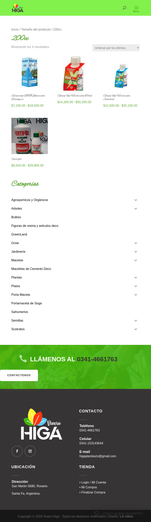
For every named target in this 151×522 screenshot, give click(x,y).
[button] (118, 513)
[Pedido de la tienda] (116, 47)
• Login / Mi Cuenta (92, 482)
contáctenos (19, 375)
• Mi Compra (88, 487)
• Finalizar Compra (92, 492)
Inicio (15, 29)
